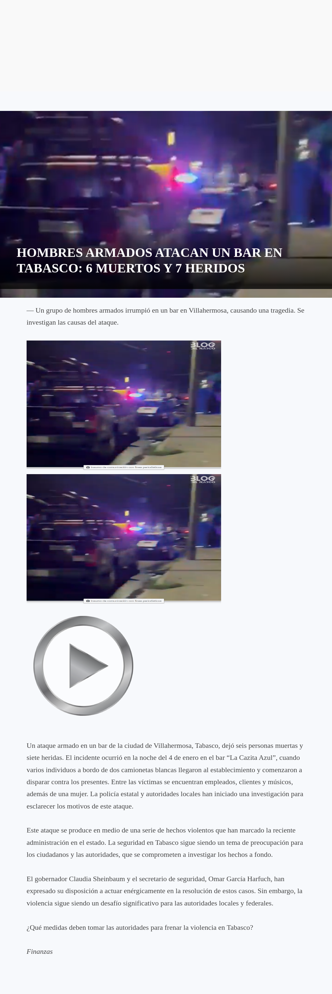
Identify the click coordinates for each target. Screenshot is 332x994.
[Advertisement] (166, 45)
